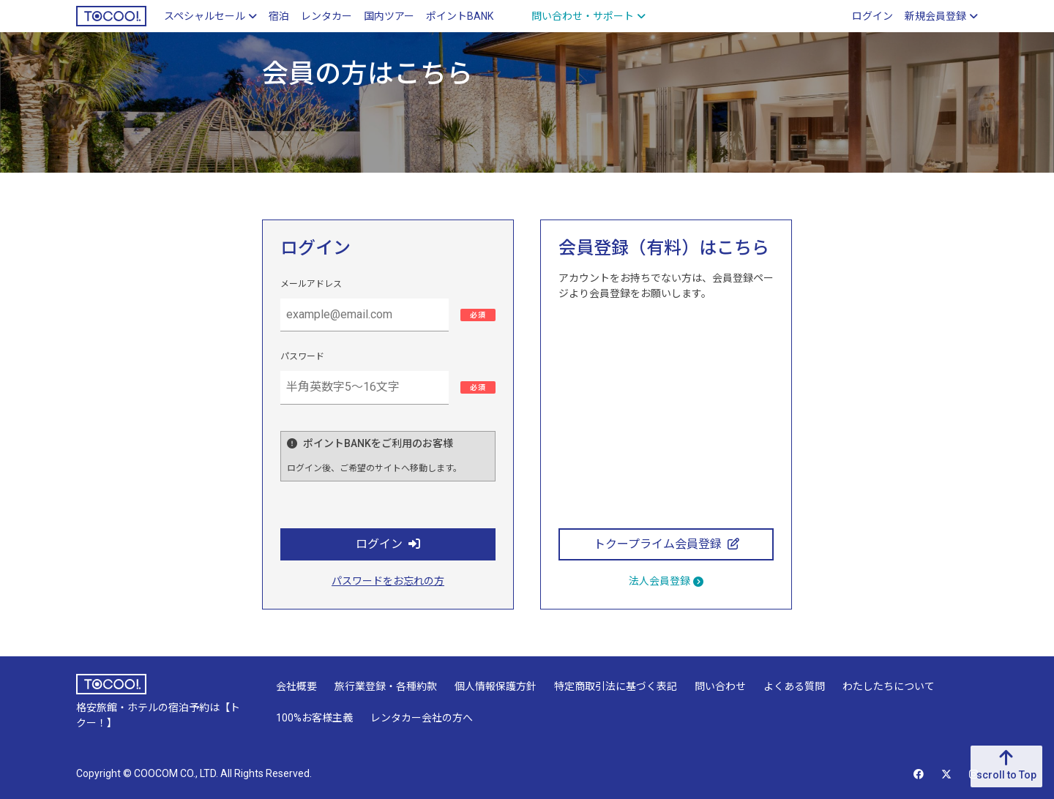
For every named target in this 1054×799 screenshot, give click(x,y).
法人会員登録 (666, 581)
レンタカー (326, 16)
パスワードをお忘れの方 (388, 581)
